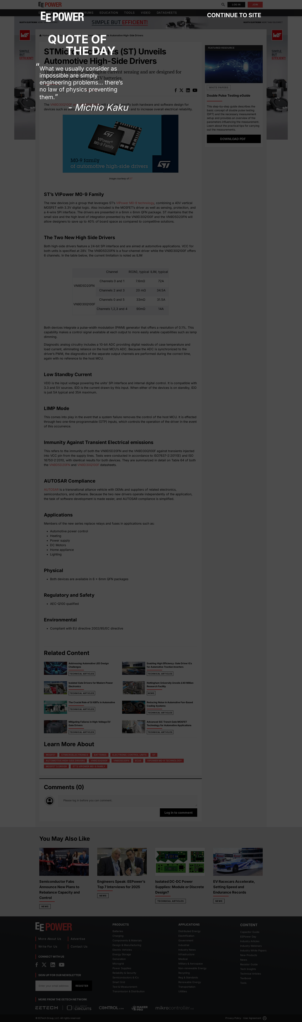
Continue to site (234, 15)
